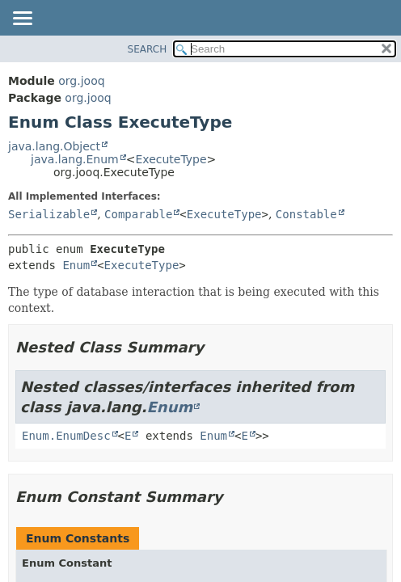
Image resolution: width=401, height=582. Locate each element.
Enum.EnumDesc (66, 435)
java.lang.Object (54, 146)
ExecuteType (170, 159)
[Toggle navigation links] (22, 19)
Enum (76, 265)
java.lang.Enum (75, 159)
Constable (306, 214)
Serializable (49, 214)
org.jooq (81, 80)
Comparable (138, 214)
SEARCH (147, 49)
